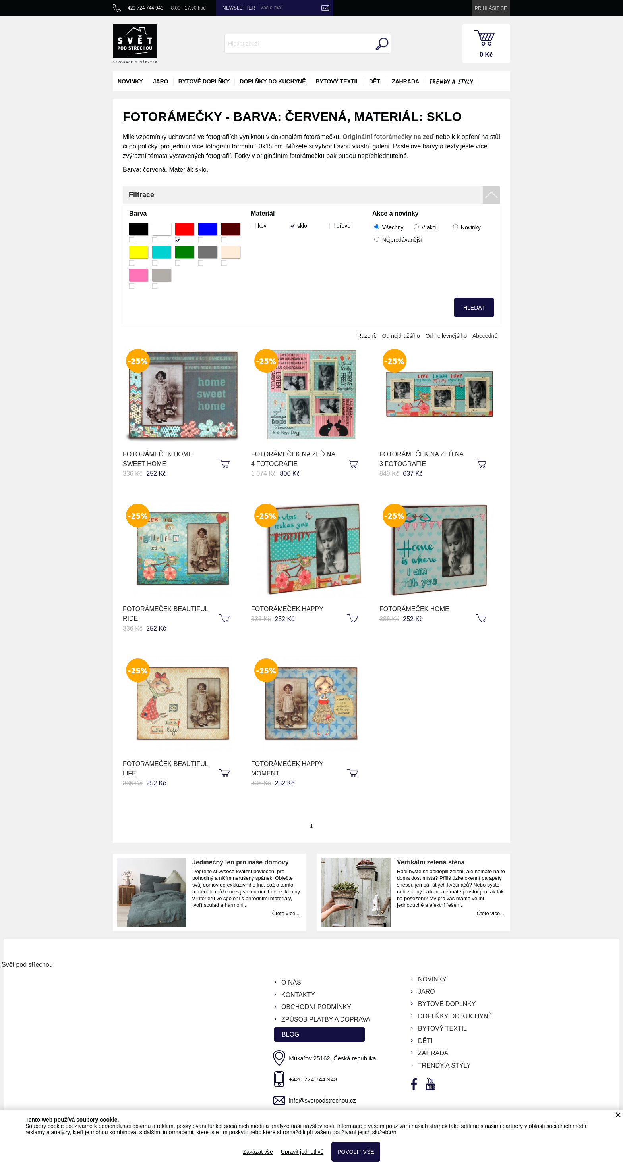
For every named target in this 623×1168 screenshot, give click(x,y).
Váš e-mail (271, 7)
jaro (160, 81)
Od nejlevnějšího (446, 336)
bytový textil (337, 81)
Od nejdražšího (401, 336)
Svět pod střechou (27, 964)
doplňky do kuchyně (273, 81)
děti (375, 81)
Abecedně (484, 336)
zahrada (405, 81)
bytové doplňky (204, 81)
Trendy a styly (451, 82)
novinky (130, 81)
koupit (225, 464)
